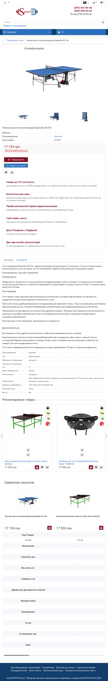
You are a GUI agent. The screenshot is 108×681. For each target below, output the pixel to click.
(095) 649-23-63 (83, 10)
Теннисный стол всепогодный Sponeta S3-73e (26, 516)
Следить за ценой (16, 165)
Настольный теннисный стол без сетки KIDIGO (78, 516)
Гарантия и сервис (86, 667)
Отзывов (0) (21, 260)
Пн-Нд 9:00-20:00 (81, 14)
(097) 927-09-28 (83, 7)
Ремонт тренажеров (14, 25)
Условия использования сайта (80, 670)
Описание (8, 260)
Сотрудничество (19, 670)
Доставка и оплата (65, 667)
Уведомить (16, 159)
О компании (48, 667)
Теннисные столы (15, 40)
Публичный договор (53, 670)
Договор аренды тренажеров (25, 667)
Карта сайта (35, 670)
